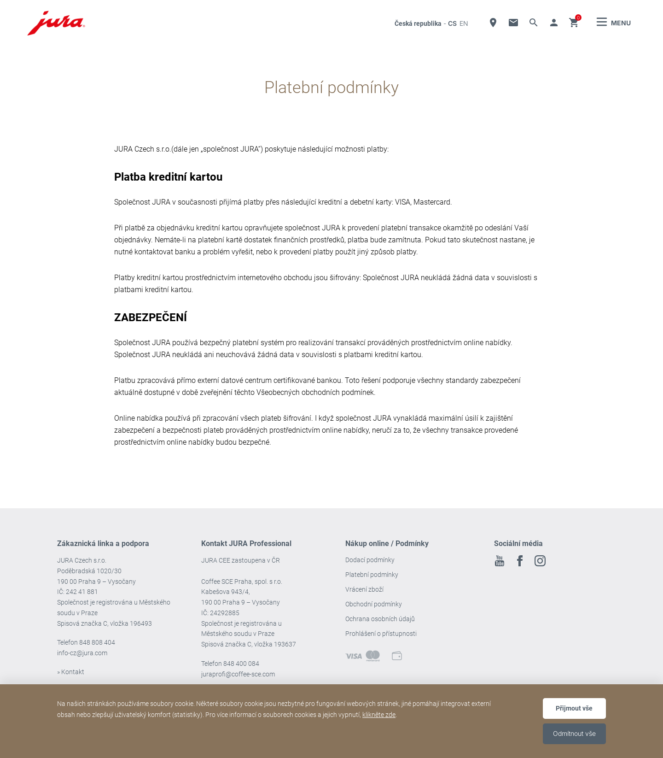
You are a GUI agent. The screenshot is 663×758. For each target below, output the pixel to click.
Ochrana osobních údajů (380, 619)
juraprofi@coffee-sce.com (238, 674)
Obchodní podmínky (373, 604)
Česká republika (418, 23)
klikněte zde (378, 714)
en (463, 23)
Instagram (540, 560)
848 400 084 (241, 663)
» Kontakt (70, 672)
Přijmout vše (574, 708)
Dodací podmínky (370, 560)
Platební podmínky (371, 574)
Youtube (499, 560)
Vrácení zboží (364, 589)
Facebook (519, 560)
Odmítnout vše (574, 733)
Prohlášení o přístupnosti (381, 633)
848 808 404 (97, 642)
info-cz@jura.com (82, 653)
